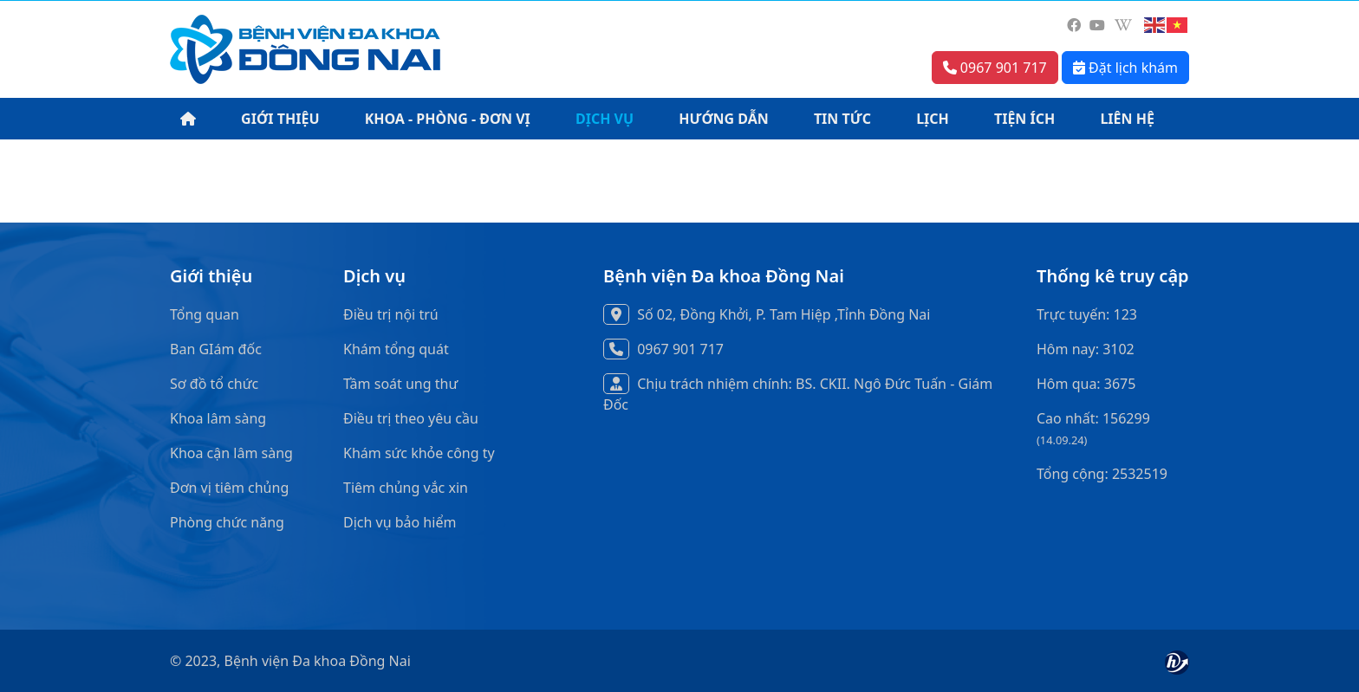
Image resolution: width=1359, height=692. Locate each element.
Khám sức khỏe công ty (419, 452)
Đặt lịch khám (1125, 67)
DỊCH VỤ (604, 118)
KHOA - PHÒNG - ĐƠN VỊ (447, 118)
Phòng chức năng (227, 522)
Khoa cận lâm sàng (231, 452)
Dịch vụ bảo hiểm (399, 522)
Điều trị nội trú (391, 314)
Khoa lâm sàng (218, 418)
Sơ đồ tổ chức (214, 383)
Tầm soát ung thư (400, 383)
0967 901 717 (995, 67)
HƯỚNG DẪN (724, 118)
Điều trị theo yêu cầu (410, 418)
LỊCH (932, 118)
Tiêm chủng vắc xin (405, 487)
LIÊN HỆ (1127, 118)
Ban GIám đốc (216, 349)
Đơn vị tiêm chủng (229, 487)
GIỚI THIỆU (280, 118)
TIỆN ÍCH (1024, 118)
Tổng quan (204, 314)
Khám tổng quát (396, 349)
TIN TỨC (842, 118)
